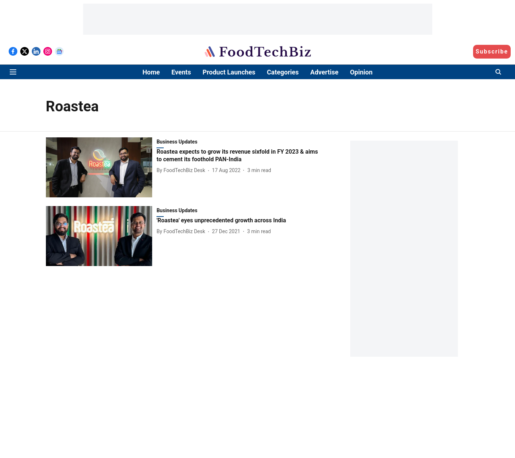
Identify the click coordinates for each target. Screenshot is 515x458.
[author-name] (182, 170)
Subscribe (492, 51)
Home (151, 72)
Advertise (324, 72)
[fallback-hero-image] (101, 167)
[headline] (239, 155)
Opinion (361, 72)
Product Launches (228, 72)
